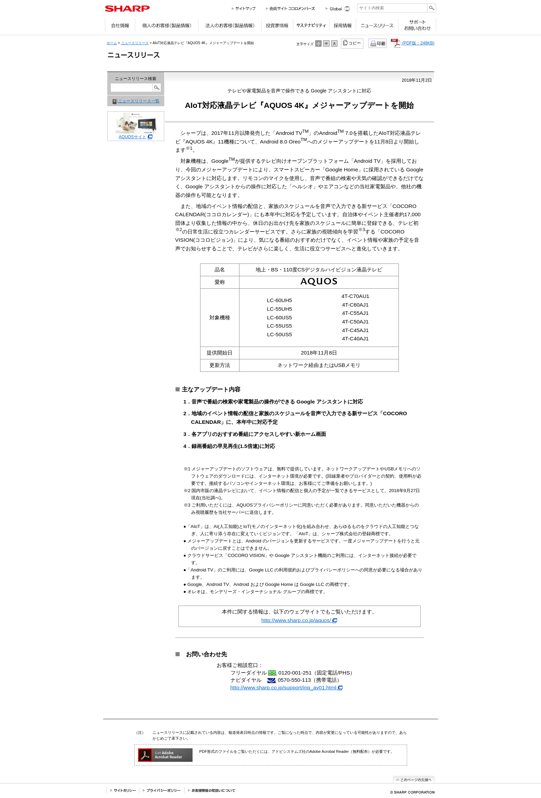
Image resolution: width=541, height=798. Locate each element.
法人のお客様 (229, 27)
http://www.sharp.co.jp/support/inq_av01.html (286, 687)
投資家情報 (277, 27)
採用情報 (342, 27)
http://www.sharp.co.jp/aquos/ (299, 620)
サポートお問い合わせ (417, 27)
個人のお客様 (166, 27)
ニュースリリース (377, 27)
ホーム (112, 43)
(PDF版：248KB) (412, 43)
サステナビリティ (311, 27)
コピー (352, 43)
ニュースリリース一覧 (138, 101)
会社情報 (120, 27)
